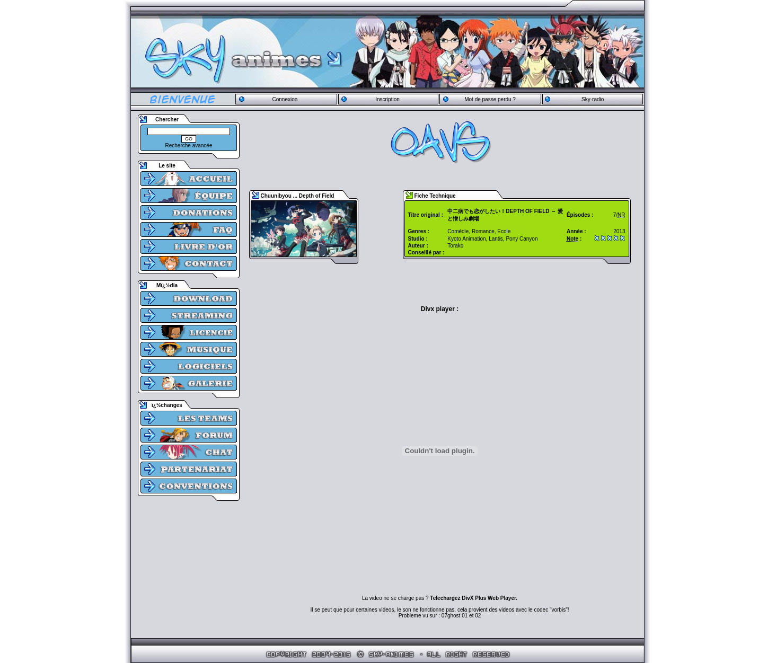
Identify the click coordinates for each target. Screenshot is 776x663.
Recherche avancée (189, 145)
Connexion (284, 99)
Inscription (387, 99)
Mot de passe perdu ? (490, 99)
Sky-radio (592, 99)
